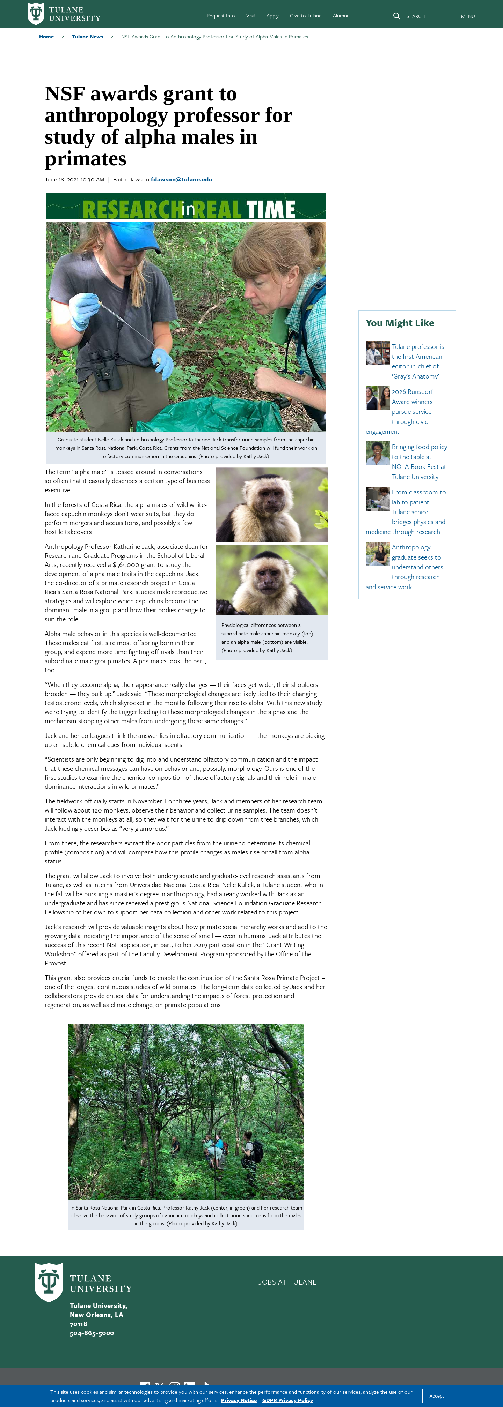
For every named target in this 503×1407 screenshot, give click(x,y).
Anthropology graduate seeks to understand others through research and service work (404, 567)
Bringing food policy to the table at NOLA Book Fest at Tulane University (419, 461)
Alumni (340, 15)
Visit (250, 15)
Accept (437, 1396)
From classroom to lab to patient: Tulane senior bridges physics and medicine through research (406, 512)
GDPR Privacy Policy (287, 1400)
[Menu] (451, 16)
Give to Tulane (306, 15)
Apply (273, 15)
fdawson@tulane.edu (182, 179)
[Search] (409, 17)
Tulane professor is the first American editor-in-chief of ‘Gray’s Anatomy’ (418, 361)
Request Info (221, 15)
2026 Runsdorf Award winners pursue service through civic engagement (399, 411)
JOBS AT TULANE (287, 1282)
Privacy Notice (239, 1400)
